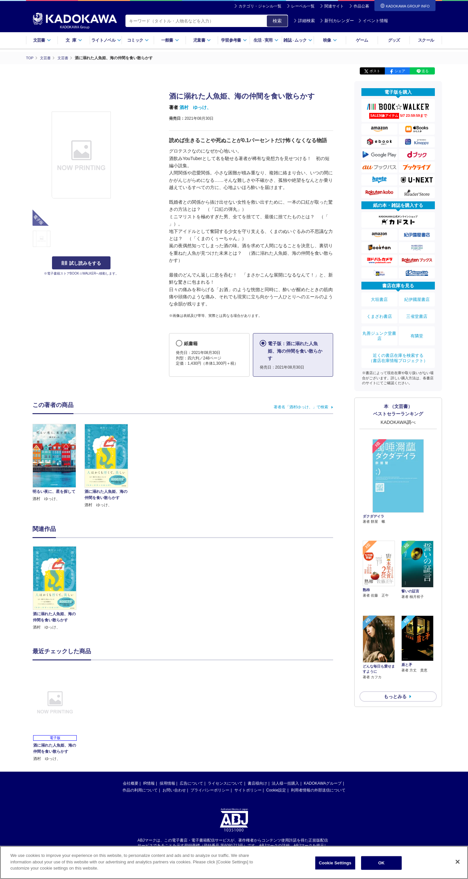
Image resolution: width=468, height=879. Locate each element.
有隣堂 (417, 327)
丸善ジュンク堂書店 (379, 327)
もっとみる (395, 647)
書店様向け (257, 783)
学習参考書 (234, 40)
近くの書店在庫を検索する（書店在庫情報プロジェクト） (398, 346)
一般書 (170, 40)
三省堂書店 (417, 311)
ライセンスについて (225, 783)
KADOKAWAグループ (323, 783)
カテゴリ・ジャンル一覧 (260, 6)
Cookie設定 (276, 790)
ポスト (375, 71)
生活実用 (266, 40)
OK (381, 862)
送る (425, 71)
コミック (138, 40)
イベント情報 (373, 20)
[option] (58, 588)
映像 (330, 40)
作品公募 (361, 6)
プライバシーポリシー (209, 790)
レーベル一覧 (303, 6)
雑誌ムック (297, 40)
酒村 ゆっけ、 (195, 107)
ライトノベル (106, 40)
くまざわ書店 (379, 311)
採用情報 (167, 783)
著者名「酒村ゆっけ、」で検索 (301, 406)
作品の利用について (140, 790)
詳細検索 (304, 20)
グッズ (394, 40)
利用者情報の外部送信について (318, 790)
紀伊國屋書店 (417, 298)
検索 (277, 20)
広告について (191, 783)
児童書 (202, 40)
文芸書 (42, 40)
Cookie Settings (335, 862)
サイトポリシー (248, 790)
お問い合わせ (174, 790)
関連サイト (334, 6)
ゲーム (362, 40)
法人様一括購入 (285, 783)
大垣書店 (379, 298)
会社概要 (130, 783)
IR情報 (149, 783)
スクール (426, 40)
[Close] (457, 862)
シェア (400, 71)
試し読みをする (81, 263)
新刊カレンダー (337, 20)
